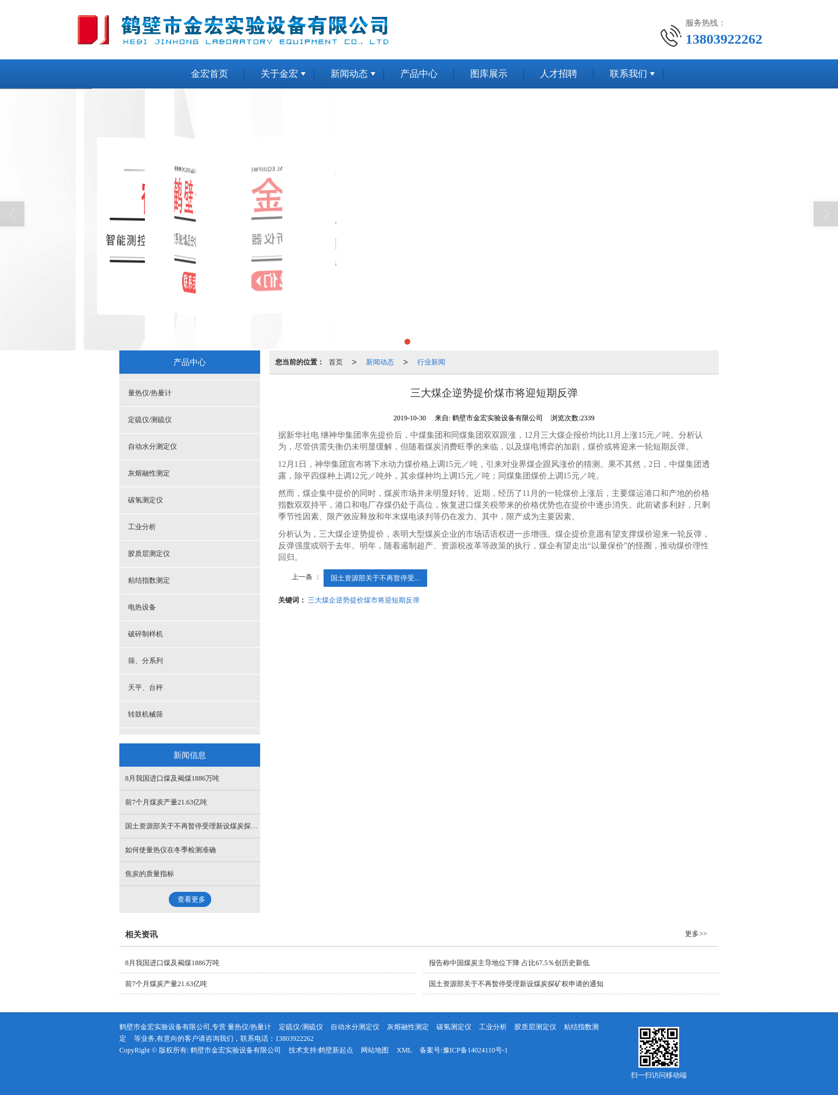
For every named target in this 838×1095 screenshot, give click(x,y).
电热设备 (142, 607)
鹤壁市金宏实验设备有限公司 (235, 1050)
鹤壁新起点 (335, 1050)
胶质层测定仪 (149, 554)
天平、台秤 (145, 687)
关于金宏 (279, 74)
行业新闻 (431, 362)
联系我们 (628, 74)
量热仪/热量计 (150, 393)
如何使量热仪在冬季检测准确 (170, 850)
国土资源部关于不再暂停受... (375, 578)
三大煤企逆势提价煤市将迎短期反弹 (364, 600)
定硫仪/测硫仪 (150, 420)
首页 (336, 362)
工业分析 (142, 527)
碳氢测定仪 (145, 500)
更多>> (696, 934)
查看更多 (191, 899)
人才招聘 (558, 74)
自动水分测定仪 (152, 446)
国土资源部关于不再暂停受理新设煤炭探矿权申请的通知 (212, 826)
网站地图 (375, 1050)
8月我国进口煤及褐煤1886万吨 (172, 778)
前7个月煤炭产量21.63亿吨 (166, 802)
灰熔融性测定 (149, 473)
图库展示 (488, 74)
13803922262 (294, 1038)
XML (404, 1050)
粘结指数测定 (149, 580)
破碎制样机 (145, 634)
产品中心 (419, 74)
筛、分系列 (145, 661)
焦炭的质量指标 (149, 874)
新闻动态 (349, 74)
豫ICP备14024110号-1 (475, 1050)
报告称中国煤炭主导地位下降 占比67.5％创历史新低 (509, 963)
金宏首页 (209, 74)
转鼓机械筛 (145, 714)
